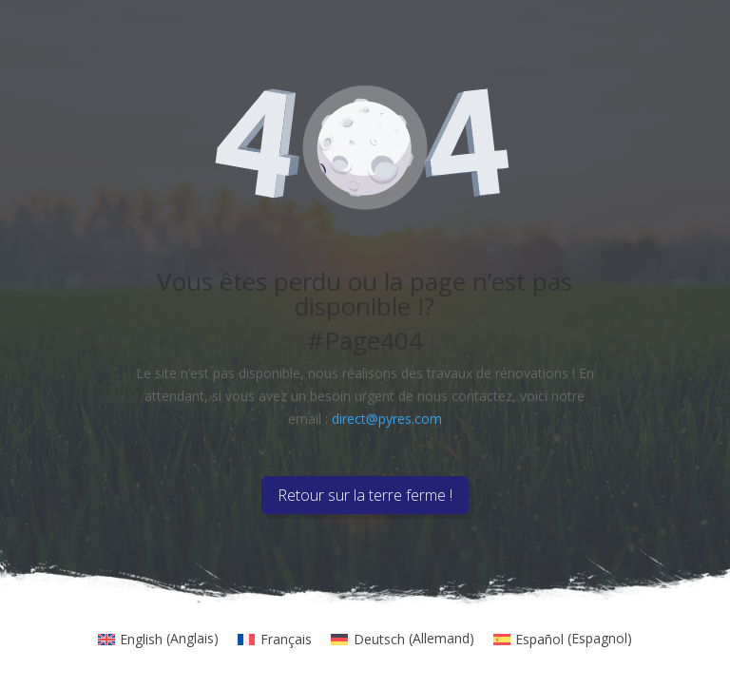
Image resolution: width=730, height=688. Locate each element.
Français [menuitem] (286, 639)
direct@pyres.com (387, 419)
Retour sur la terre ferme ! (365, 495)
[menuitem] (158, 638)
